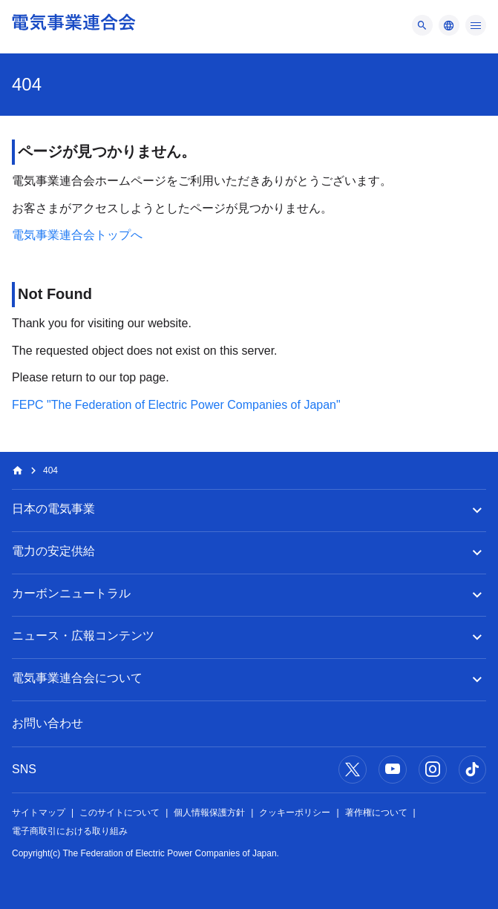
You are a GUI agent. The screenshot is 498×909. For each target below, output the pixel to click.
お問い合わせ (47, 723)
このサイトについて (119, 812)
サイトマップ (38, 812)
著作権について (376, 812)
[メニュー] (422, 25)
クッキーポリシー (294, 812)
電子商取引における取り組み (70, 831)
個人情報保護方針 (209, 812)
